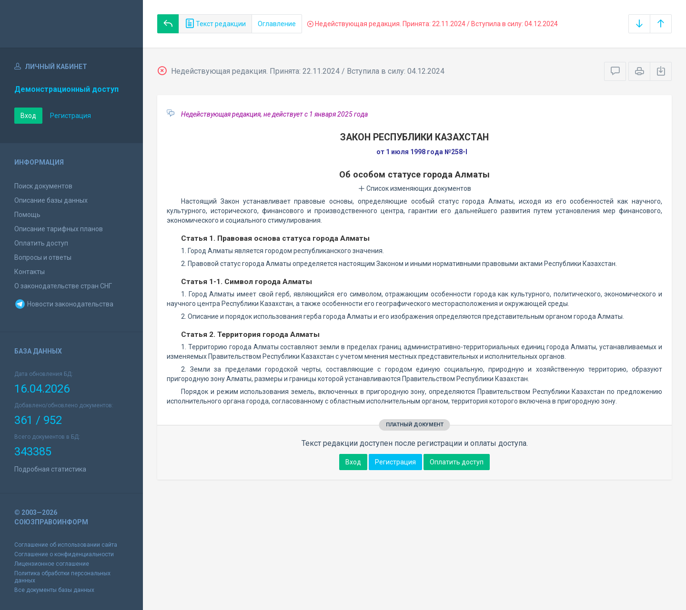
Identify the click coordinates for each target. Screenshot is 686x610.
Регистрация (70, 115)
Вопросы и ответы (42, 257)
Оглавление (277, 24)
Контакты (29, 271)
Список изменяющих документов (414, 188)
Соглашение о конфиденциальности (64, 554)
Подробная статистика (50, 469)
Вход (28, 115)
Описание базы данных (51, 200)
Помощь (27, 214)
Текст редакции (215, 24)
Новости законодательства (63, 304)
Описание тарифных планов (58, 229)
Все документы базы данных (54, 590)
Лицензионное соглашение (51, 564)
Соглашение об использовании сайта (65, 544)
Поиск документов (43, 186)
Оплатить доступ (41, 243)
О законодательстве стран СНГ (63, 286)
